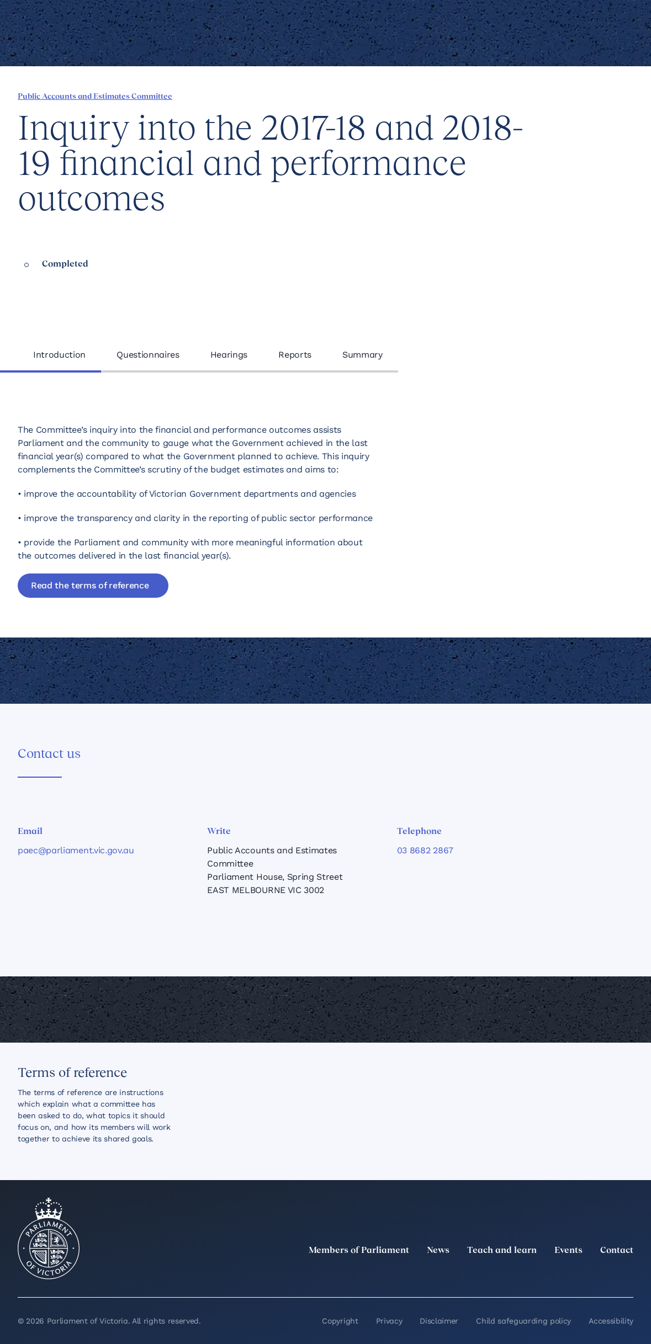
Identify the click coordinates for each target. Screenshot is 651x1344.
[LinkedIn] (529, 1275)
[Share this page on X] (532, 95)
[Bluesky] (627, 1275)
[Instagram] (554, 1275)
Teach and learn (502, 1251)
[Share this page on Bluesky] (551, 95)
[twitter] (505, 1275)
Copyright (340, 1320)
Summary (362, 354)
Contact (616, 1251)
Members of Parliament (359, 1251)
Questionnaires (148, 354)
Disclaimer (439, 1320)
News (438, 1251)
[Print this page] (588, 95)
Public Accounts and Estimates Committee (95, 96)
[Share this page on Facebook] (494, 95)
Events (568, 1251)
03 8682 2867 (425, 850)
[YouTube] (602, 1275)
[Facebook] (578, 1275)
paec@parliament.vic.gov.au (76, 850)
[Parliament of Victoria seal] (49, 1238)
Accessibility (611, 1320)
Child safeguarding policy (523, 1320)
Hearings (228, 354)
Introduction (59, 354)
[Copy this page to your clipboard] (569, 95)
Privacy (389, 1320)
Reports (294, 354)
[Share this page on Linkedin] (513, 95)
